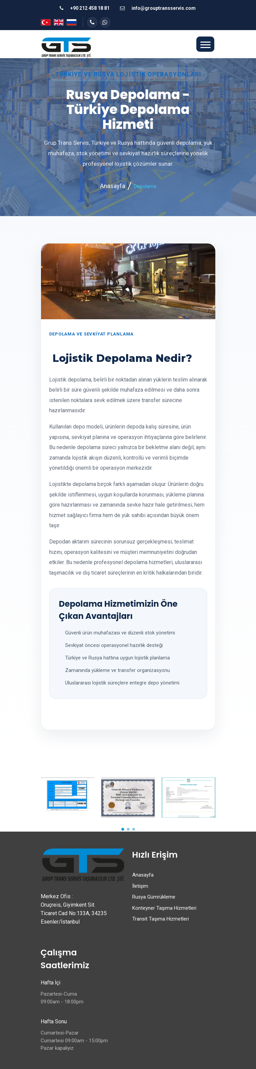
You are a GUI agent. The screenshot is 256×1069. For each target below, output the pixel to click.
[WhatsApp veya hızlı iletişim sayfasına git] (105, 22)
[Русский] (71, 22)
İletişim (140, 886)
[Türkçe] (46, 22)
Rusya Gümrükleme (153, 897)
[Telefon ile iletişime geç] (92, 22)
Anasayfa (112, 185)
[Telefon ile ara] (84, 8)
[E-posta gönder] (157, 8)
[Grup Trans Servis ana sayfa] (66, 47)
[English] (59, 22)
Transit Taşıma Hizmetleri (160, 919)
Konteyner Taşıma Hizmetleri (164, 908)
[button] (205, 44)
